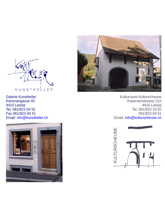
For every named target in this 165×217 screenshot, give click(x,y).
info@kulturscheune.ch (143, 118)
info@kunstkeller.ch (32, 118)
